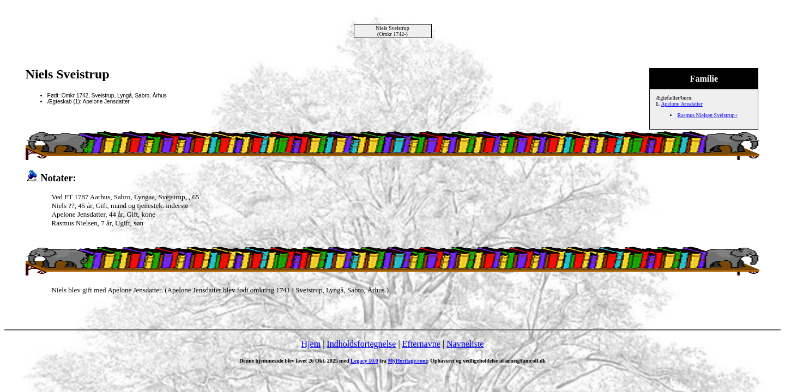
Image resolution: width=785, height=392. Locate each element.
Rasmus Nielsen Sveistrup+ (707, 115)
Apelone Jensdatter (681, 104)
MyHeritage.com (407, 361)
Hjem (311, 343)
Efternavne (421, 343)
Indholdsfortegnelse (361, 343)
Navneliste (465, 343)
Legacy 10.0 (364, 361)
